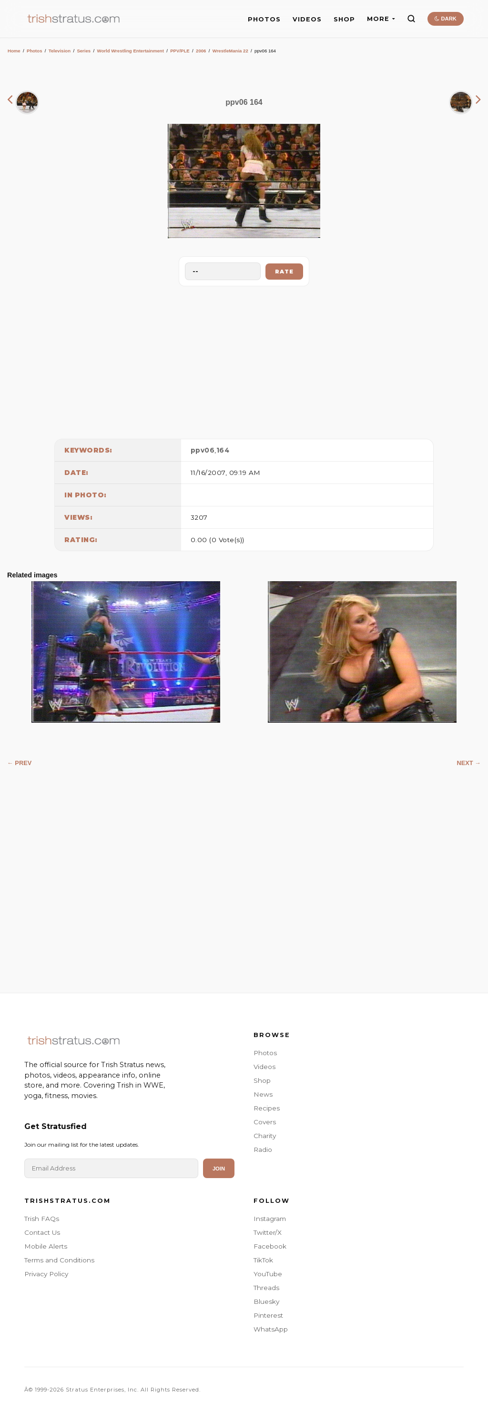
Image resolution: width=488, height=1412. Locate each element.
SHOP (344, 19)
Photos (34, 50)
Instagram (270, 1218)
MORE (381, 18)
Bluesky (266, 1301)
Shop (262, 1080)
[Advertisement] (244, 360)
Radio (263, 1149)
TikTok (263, 1260)
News (263, 1094)
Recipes (267, 1108)
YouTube (268, 1274)
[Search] (411, 18)
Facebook (270, 1246)
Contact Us (42, 1232)
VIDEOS (307, 19)
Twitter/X (268, 1232)
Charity (265, 1136)
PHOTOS (264, 19)
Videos (264, 1066)
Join (219, 1168)
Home (14, 50)
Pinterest (268, 1315)
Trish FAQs (41, 1218)
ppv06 (203, 450)
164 (223, 450)
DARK (445, 18)
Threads (266, 1287)
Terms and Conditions (59, 1260)
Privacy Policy (46, 1274)
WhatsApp (271, 1329)
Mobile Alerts (45, 1246)
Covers (265, 1122)
